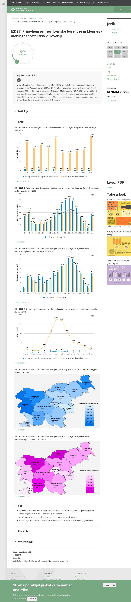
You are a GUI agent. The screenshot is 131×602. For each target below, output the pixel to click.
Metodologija (108, 79)
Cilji (103, 71)
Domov (14, 18)
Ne (113, 585)
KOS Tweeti (107, 101)
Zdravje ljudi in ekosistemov (31, 18)
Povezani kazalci (77, 571)
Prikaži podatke (20, 181)
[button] (127, 2)
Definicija (106, 64)
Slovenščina (111, 29)
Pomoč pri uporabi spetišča (50, 573)
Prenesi (105, 187)
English (110, 32)
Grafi (104, 67)
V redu (106, 585)
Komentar (106, 75)
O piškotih (32, 599)
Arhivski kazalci (77, 573)
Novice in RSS (45, 579)
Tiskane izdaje (46, 576)
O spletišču (45, 571)
